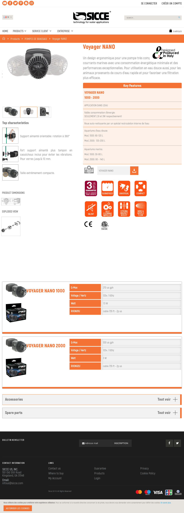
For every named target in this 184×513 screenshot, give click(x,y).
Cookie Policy (147, 480)
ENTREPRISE (63, 31)
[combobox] (153, 17)
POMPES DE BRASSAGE (36, 38)
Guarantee (100, 475)
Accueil (4, 38)
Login (97, 485)
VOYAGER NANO (118, 177)
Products (15, 38)
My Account (55, 485)
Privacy (144, 475)
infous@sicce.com (12, 490)
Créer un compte (172, 3)
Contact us (54, 475)
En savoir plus (166, 502)
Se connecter (149, 3)
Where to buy (56, 480)
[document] (92, 506)
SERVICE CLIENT (40, 31)
